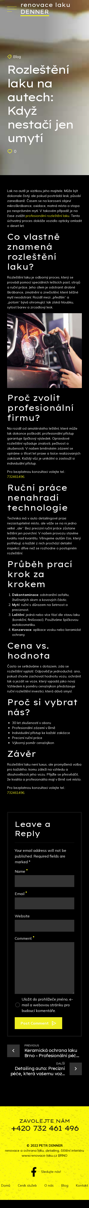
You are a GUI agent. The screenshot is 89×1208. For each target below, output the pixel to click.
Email (21, 893)
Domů (5, 1185)
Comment (24, 938)
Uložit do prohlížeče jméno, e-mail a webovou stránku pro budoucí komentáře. (47, 1005)
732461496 (15, 477)
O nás (49, 1185)
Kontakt (82, 1185)
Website (22, 916)
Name (21, 871)
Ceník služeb (27, 1185)
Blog (17, 56)
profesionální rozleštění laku (47, 216)
